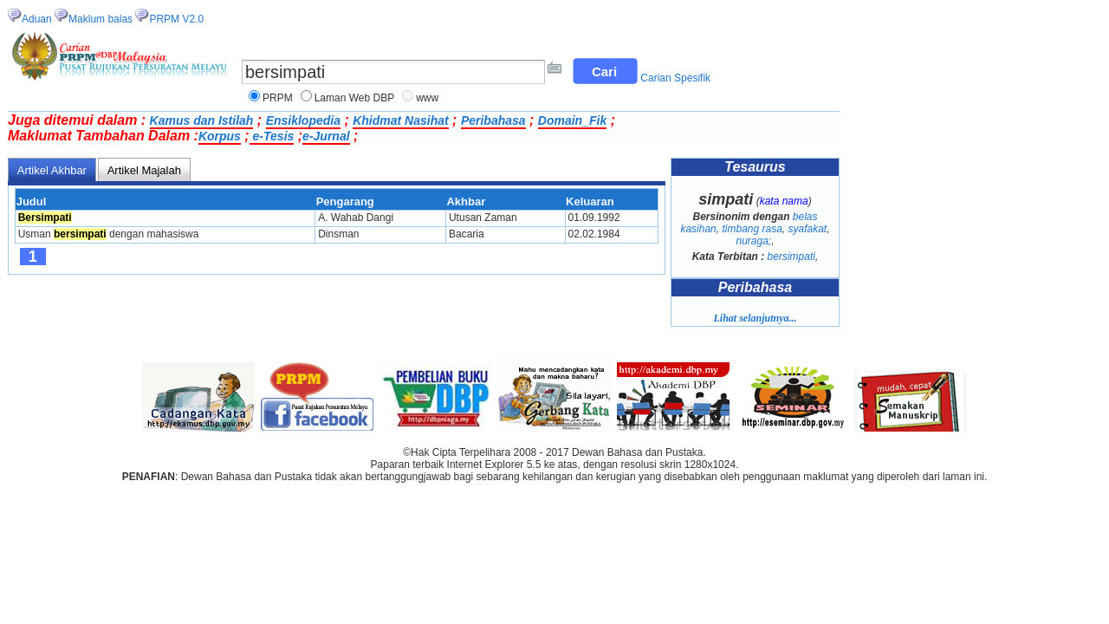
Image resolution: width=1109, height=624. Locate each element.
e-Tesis (272, 136)
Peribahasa (493, 120)
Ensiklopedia (303, 120)
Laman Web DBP (355, 98)
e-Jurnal (325, 136)
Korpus (219, 136)
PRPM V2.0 (176, 19)
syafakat (807, 229)
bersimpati (791, 256)
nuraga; (753, 241)
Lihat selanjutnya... (754, 318)
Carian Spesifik (675, 78)
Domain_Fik (572, 120)
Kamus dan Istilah (202, 120)
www (427, 98)
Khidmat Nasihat (400, 120)
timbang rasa (751, 229)
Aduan (37, 19)
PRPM (278, 98)
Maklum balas (100, 19)
